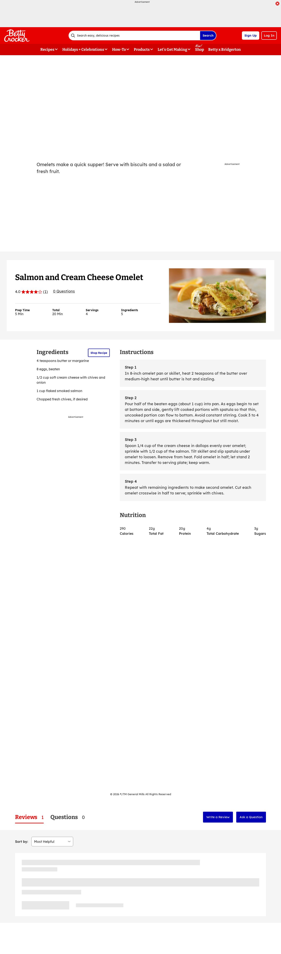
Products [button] (142, 49)
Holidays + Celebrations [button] (83, 49)
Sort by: (21, 841)
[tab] (29, 817)
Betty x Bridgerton (224, 49)
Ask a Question (251, 817)
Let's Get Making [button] (172, 49)
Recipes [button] (47, 49)
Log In (269, 35)
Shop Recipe (99, 352)
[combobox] (134, 35)
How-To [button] (119, 49)
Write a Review (218, 817)
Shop (199, 49)
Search (208, 35)
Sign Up (250, 35)
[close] (277, 4)
